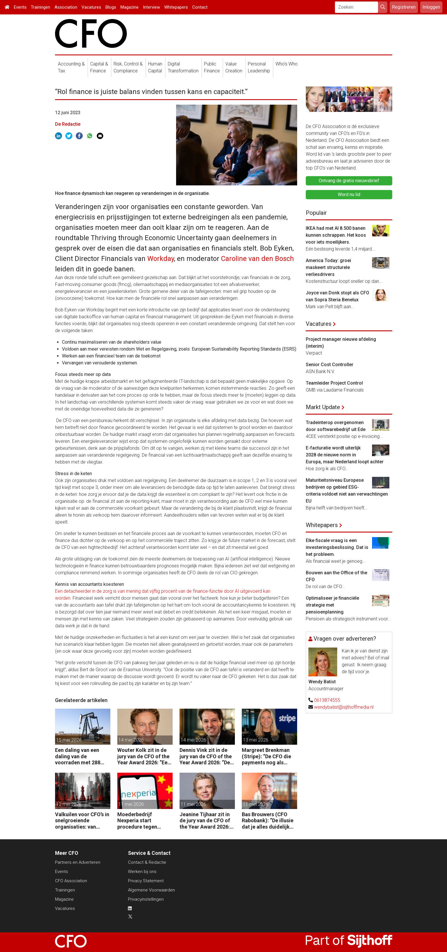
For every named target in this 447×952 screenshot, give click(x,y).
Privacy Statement (146, 880)
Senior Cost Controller (329, 364)
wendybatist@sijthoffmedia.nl (344, 707)
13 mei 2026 (255, 740)
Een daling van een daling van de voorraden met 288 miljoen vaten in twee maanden (80, 756)
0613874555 (327, 700)
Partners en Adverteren (77, 862)
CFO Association (71, 880)
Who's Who (287, 64)
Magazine (129, 7)
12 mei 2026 (69, 804)
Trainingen (40, 7)
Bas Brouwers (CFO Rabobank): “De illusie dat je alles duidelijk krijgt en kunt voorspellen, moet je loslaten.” (267, 820)
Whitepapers (176, 7)
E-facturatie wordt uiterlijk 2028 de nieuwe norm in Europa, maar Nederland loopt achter (345, 454)
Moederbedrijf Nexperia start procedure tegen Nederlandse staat (139, 820)
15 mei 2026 (69, 740)
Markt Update (323, 407)
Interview (151, 7)
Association (65, 7)
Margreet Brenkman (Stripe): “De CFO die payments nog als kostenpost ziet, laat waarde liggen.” (266, 756)
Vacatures (91, 7)
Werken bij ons (142, 871)
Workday (160, 259)
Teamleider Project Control (334, 383)
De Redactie (67, 124)
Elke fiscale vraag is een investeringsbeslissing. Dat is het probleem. (337, 547)
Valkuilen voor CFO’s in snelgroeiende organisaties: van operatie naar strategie (82, 820)
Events (20, 7)
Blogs (110, 7)
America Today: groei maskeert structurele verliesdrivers (328, 267)
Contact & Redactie (147, 862)
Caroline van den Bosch (257, 259)
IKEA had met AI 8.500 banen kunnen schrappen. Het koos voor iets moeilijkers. (336, 235)
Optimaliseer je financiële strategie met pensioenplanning (332, 605)
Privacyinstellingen (146, 899)
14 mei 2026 (131, 740)
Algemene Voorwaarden (151, 890)
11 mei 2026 (131, 804)
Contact (200, 7)
